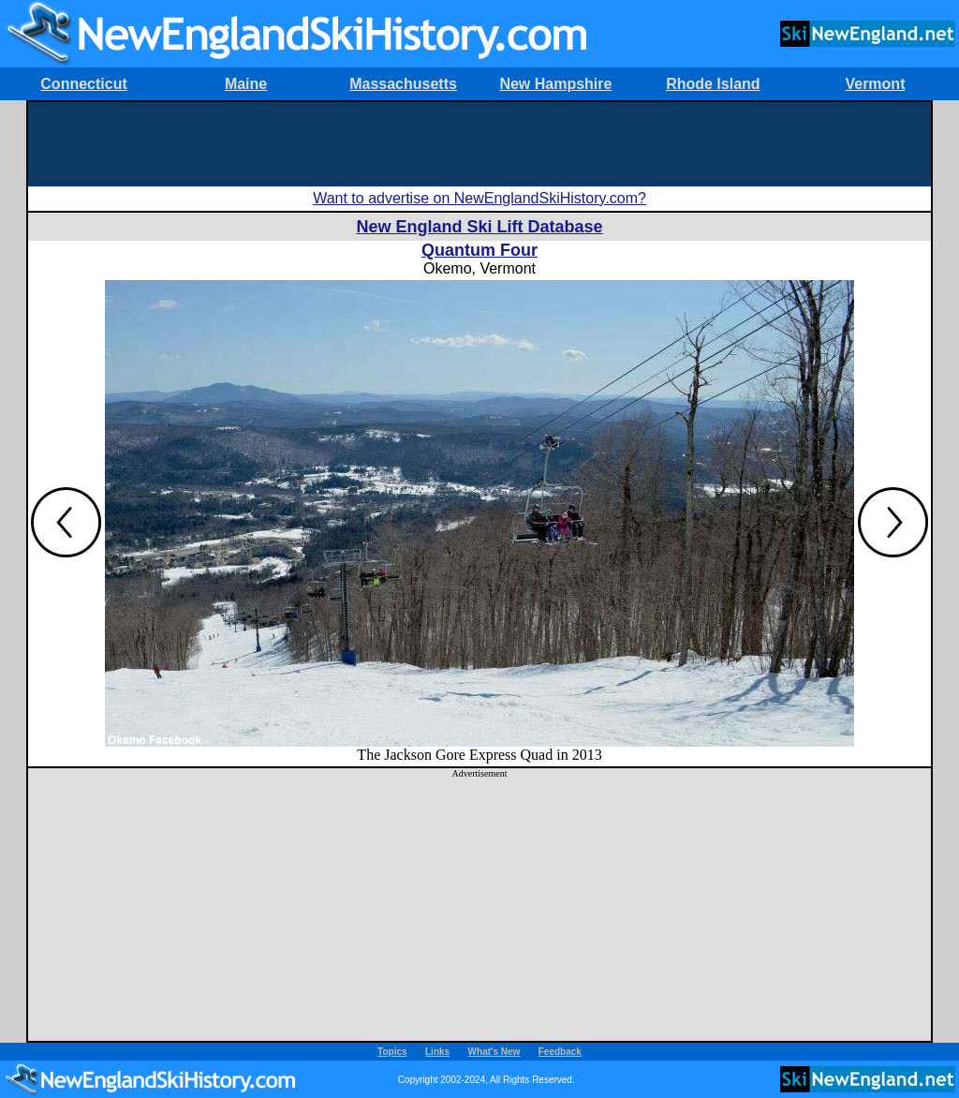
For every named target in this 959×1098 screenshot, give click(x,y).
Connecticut (83, 84)
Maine (246, 84)
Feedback (560, 1051)
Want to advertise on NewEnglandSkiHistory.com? (479, 198)
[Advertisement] (479, 144)
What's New (494, 1051)
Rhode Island (713, 84)
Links (437, 1051)
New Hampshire (555, 84)
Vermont (875, 84)
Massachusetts (403, 84)
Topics (391, 1051)
